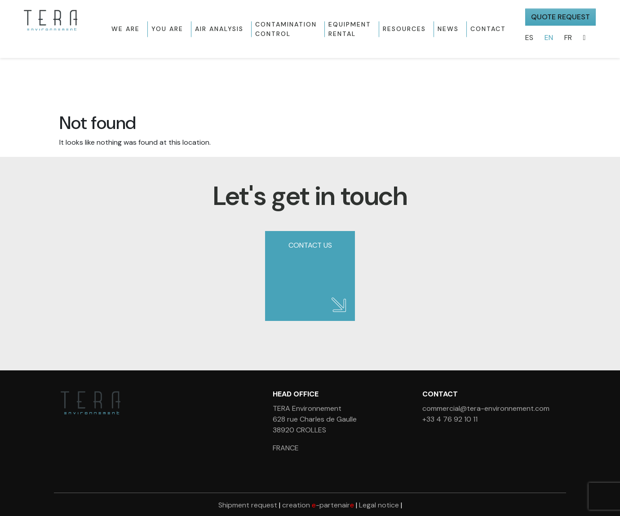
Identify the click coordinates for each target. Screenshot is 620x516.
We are (125, 29)
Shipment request (247, 505)
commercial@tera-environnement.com (485, 408)
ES (529, 37)
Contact (488, 29)
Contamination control (286, 29)
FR (568, 37)
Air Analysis (219, 29)
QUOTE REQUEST (560, 17)
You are (167, 29)
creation (318, 505)
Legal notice (379, 505)
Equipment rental (349, 29)
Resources (404, 29)
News (448, 29)
